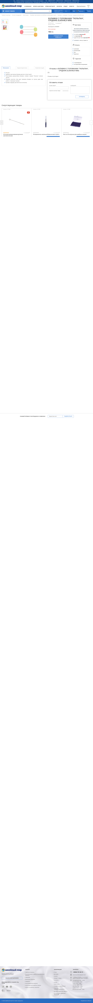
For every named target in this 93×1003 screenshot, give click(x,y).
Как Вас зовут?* (52, 85)
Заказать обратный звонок (12, 978)
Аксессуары (26, 15)
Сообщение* (73, 85)
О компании (27, 6)
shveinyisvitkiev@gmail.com (79, 974)
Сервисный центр (50, 6)
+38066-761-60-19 (51, 0)
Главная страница (6, 15)
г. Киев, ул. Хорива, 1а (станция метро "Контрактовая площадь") (29, 0)
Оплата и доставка (38, 6)
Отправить (82, 96)
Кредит (66, 6)
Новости (71, 6)
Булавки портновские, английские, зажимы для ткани (43, 15)
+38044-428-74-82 (67, 0)
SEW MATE (57, 26)
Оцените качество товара (54, 90)
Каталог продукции (16, 15)
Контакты (59, 6)
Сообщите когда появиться (58, 36)
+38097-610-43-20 (59, 0)
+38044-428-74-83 (75, 0)
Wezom (89, 1000)
